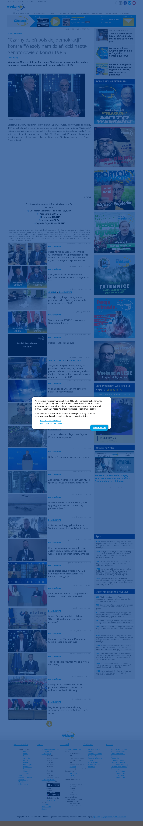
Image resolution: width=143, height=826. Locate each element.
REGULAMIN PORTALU (50, 420)
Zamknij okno (99, 427)
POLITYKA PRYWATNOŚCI (52, 423)
